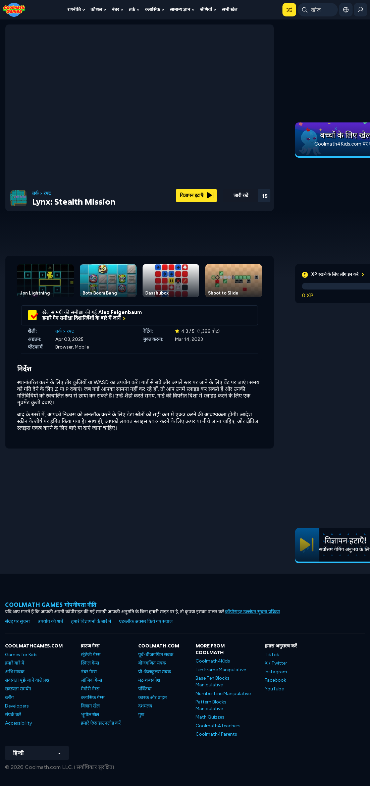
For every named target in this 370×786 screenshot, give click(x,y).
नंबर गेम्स (89, 672)
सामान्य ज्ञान (180, 9)
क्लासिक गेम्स (92, 697)
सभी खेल (229, 9)
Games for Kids (21, 655)
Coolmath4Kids (213, 661)
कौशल (96, 9)
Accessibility (18, 723)
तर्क (132, 9)
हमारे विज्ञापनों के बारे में (91, 621)
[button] (289, 9)
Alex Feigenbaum (120, 312)
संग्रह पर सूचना (17, 621)
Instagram (276, 672)
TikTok (272, 655)
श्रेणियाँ (206, 9)
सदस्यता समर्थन (18, 689)
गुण (141, 715)
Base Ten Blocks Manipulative (212, 681)
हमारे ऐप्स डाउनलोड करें (101, 723)
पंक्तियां (145, 689)
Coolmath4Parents (216, 734)
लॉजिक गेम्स (91, 680)
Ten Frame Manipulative (221, 670)
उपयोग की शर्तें (50, 621)
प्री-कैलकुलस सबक (154, 672)
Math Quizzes (210, 717)
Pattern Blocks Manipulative (211, 705)
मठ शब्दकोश (149, 680)
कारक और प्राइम (152, 697)
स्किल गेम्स (90, 663)
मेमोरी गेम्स (90, 689)
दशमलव (145, 706)
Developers (17, 706)
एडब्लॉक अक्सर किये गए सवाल (145, 621)
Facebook (275, 680)
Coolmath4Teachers (218, 726)
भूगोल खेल (90, 715)
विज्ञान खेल (90, 706)
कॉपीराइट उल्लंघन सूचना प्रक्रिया (252, 612)
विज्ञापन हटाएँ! (196, 195)
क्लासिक (152, 9)
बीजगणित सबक (152, 663)
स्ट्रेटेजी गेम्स (90, 655)
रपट (47, 193)
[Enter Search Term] (318, 9)
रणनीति (74, 9)
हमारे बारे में (14, 663)
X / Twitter (276, 663)
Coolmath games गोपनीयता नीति (51, 605)
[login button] (360, 9)
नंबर (115, 9)
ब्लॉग (9, 697)
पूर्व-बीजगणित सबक (155, 655)
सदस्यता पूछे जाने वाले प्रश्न (27, 680)
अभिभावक (14, 672)
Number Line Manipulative (223, 693)
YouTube (274, 689)
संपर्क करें (13, 715)
